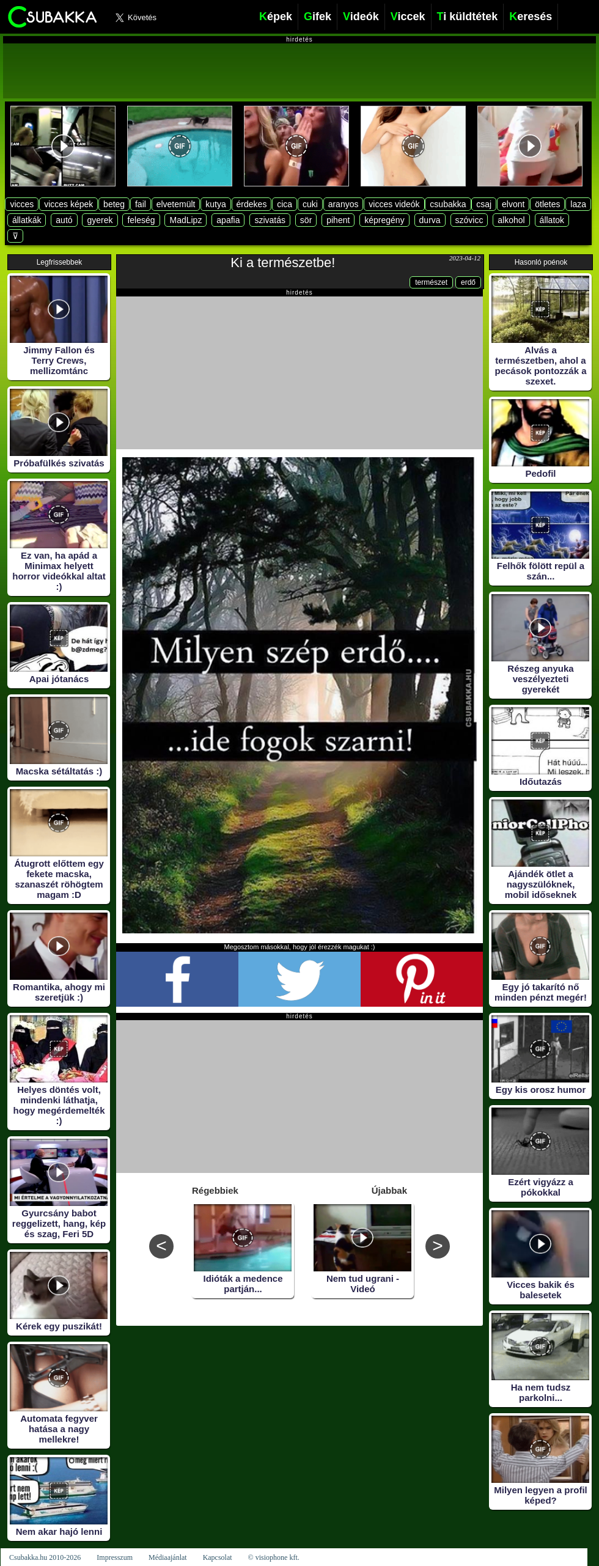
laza (578, 204)
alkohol (511, 220)
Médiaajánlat (168, 1557)
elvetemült (176, 204)
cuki (310, 204)
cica (284, 204)
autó (64, 220)
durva (430, 220)
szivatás (269, 220)
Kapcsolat (217, 1557)
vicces (22, 204)
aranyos (343, 204)
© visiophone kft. (274, 1557)
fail (140, 204)
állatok (552, 220)
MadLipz (185, 220)
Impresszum (115, 1557)
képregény (384, 220)
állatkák (26, 220)
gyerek (99, 220)
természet (431, 282)
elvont (513, 204)
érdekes (252, 204)
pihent (338, 220)
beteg (114, 204)
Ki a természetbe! (282, 262)
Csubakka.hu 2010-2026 (45, 1557)
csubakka (448, 204)
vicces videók (394, 204)
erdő (468, 282)
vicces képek (68, 204)
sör (306, 220)
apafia (228, 220)
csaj (483, 204)
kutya (215, 204)
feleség (141, 220)
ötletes (547, 204)
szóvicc (469, 220)
